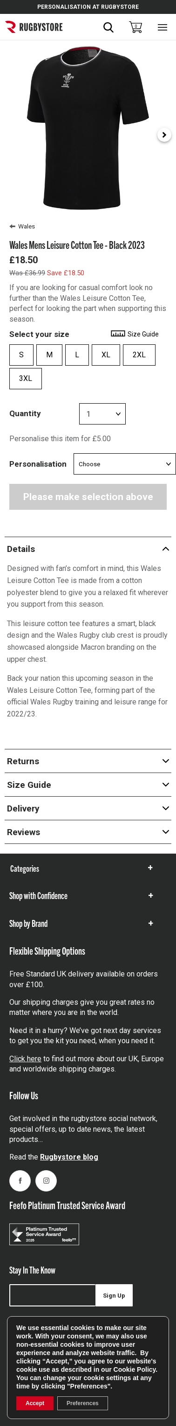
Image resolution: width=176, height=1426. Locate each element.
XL (106, 354)
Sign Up (114, 1295)
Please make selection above (88, 496)
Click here (25, 1058)
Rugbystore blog (69, 1157)
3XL (25, 378)
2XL (139, 354)
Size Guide (134, 334)
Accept (35, 1403)
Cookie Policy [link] (135, 1369)
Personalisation (38, 464)
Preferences (83, 1403)
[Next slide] (164, 135)
